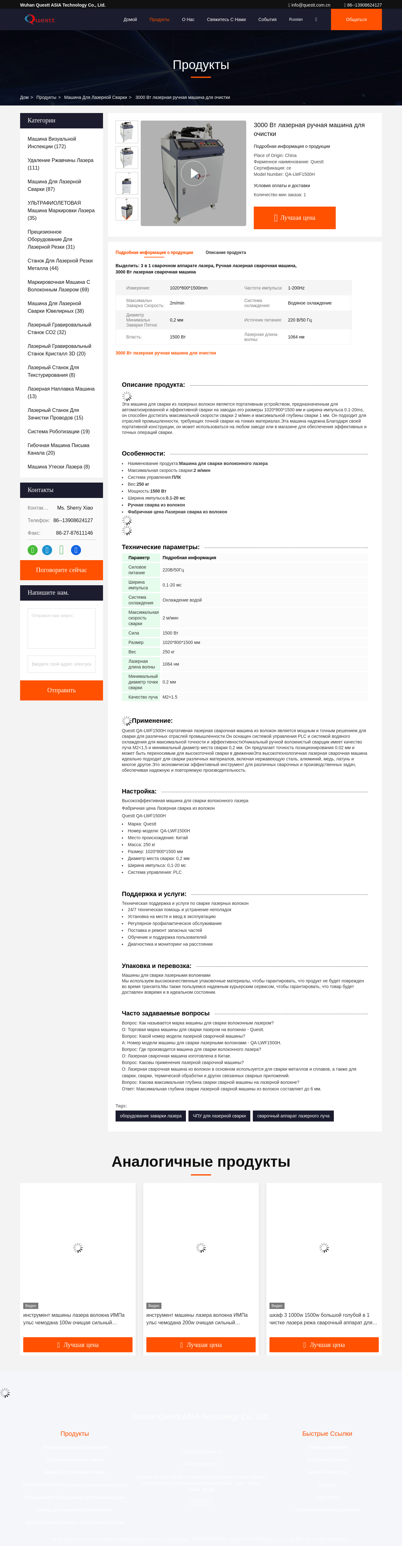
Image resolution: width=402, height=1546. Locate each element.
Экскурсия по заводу (327, 1459)
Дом (24, 97)
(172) (52, 142)
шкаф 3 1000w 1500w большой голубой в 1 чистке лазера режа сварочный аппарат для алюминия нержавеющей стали (320, 1319)
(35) (61, 210)
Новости (327, 1484)
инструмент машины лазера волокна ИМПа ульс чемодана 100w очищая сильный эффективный (74, 1319)
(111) (61, 164)
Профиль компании (327, 1447)
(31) (51, 239)
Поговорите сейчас (61, 570)
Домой (130, 19)
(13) (61, 392)
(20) (59, 349)
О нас (188, 19)
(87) (54, 185)
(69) (59, 285)
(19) (59, 431)
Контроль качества (327, 1472)
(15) (55, 414)
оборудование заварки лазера (151, 1115)
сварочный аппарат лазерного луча (293, 1115)
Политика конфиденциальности (327, 1509)
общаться (356, 19)
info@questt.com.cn (310, 5)
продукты (46, 97)
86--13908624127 (363, 5)
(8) (53, 371)
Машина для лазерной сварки (95, 97)
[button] (127, 218)
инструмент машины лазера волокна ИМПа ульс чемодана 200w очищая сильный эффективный (197, 1319)
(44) (60, 264)
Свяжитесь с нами (226, 19)
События (267, 19)
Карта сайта (327, 1497)
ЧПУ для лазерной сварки (219, 1115)
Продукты (159, 19)
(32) (59, 328)
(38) (56, 307)
